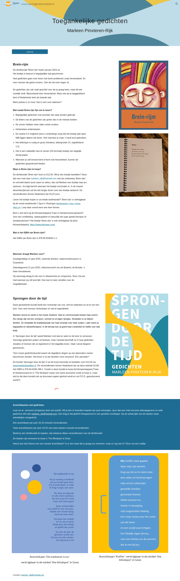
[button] (176, 4)
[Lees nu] (30, 52)
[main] (90, 23)
